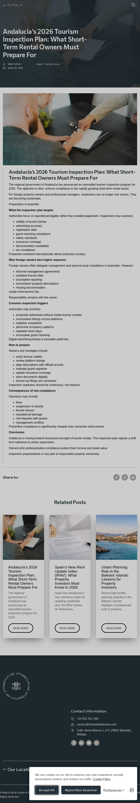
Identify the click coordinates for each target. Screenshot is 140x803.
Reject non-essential (81, 790)
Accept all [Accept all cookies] (46, 790)
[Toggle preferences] (114, 790)
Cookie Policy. (102, 779)
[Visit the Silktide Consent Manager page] (131, 790)
